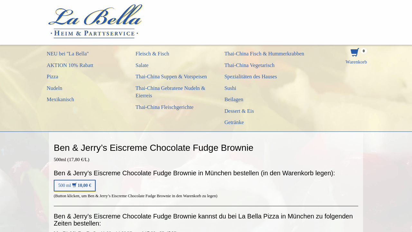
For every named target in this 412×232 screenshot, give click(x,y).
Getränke (234, 122)
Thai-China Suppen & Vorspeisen (171, 76)
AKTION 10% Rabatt (70, 65)
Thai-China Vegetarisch (249, 65)
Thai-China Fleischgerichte (164, 107)
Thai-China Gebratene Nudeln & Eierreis (170, 92)
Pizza (52, 76)
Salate (142, 65)
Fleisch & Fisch (152, 54)
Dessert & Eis (239, 111)
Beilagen (233, 99)
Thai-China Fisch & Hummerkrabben (264, 54)
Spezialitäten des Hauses (250, 76)
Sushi (230, 88)
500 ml (74, 185)
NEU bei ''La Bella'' (68, 54)
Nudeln (54, 88)
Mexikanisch (60, 99)
